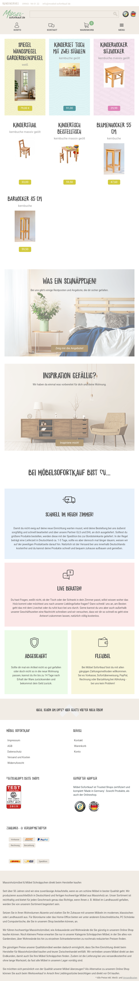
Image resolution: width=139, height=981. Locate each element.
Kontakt (78, 740)
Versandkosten (130, 977)
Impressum (13, 740)
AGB (9, 746)
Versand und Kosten (18, 757)
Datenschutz (14, 751)
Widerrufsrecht (15, 762)
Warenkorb (80, 746)
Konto (77, 751)
